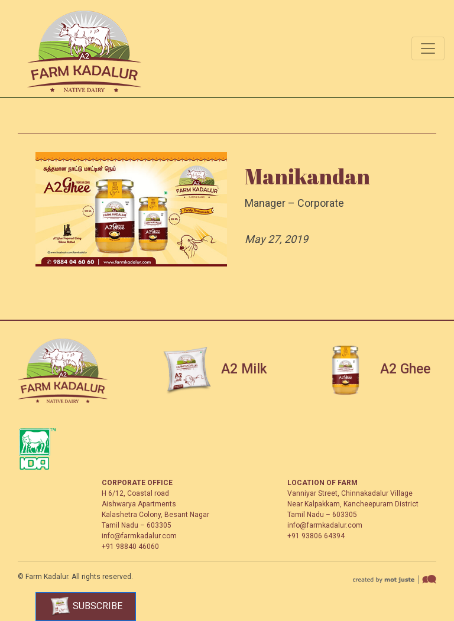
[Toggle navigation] (428, 48)
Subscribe (86, 606)
